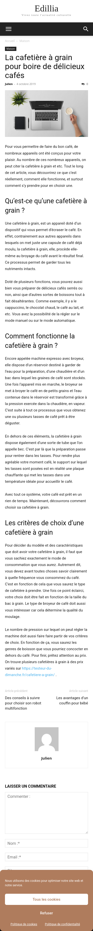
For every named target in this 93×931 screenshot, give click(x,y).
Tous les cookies (47, 899)
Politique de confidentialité (62, 924)
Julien (9, 84)
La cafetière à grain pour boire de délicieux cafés (45, 66)
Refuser (46, 913)
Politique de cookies (24, 924)
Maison (25, 41)
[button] (8, 29)
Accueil (10, 41)
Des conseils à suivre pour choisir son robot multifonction (23, 703)
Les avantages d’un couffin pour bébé (72, 700)
